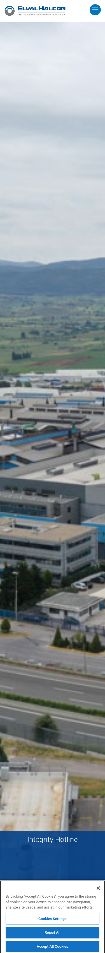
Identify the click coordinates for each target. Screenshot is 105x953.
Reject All (52, 933)
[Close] (98, 889)
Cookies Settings (52, 920)
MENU (99, 4)
